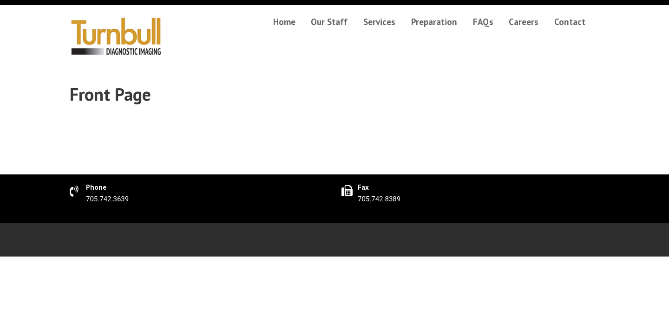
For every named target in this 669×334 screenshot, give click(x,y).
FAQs (483, 21)
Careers (523, 21)
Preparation (434, 21)
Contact (569, 21)
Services (379, 21)
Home (284, 21)
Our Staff (329, 21)
